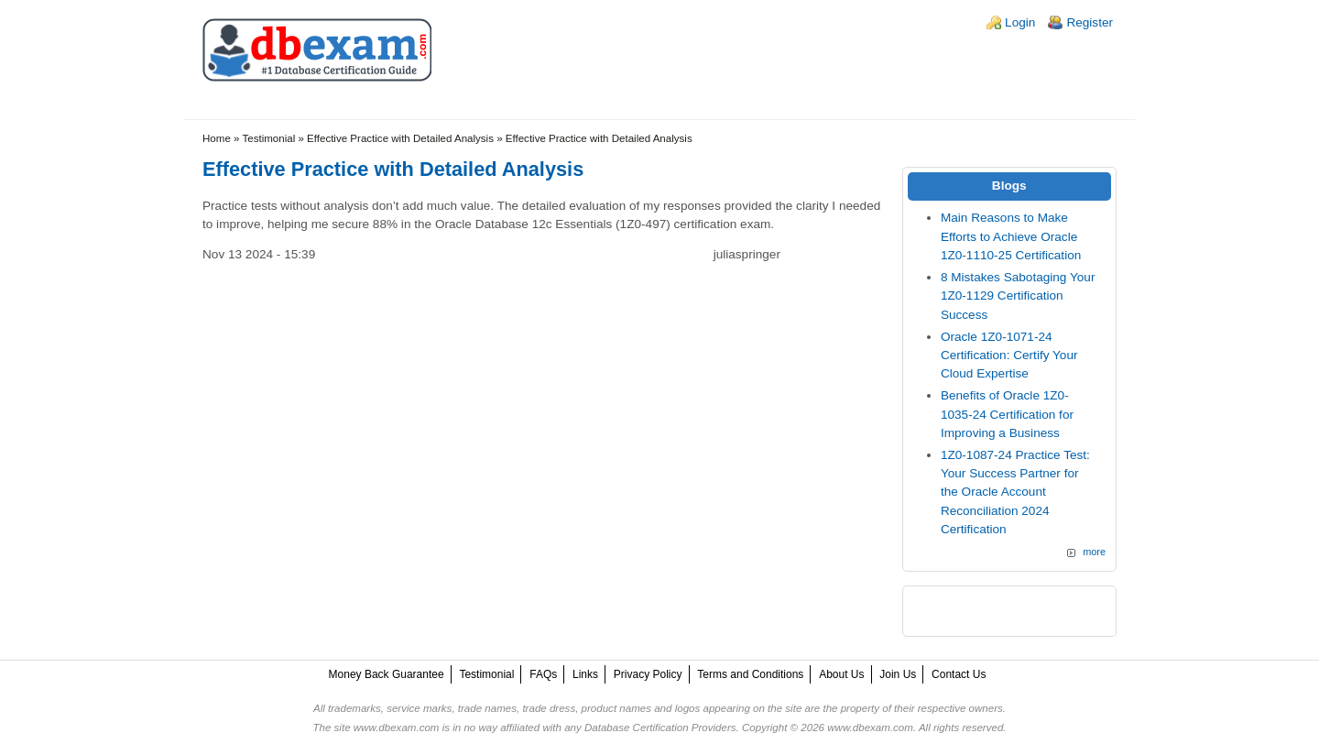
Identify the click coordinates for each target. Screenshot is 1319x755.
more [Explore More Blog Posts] (1094, 551)
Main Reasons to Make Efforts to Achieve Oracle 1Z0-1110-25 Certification (1011, 236)
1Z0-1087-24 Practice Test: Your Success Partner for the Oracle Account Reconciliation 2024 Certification (1015, 492)
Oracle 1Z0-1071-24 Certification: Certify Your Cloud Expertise (1009, 355)
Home (216, 138)
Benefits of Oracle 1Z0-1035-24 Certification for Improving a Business (1007, 414)
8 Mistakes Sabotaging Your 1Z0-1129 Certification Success (1018, 296)
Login (1020, 22)
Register (1089, 22)
